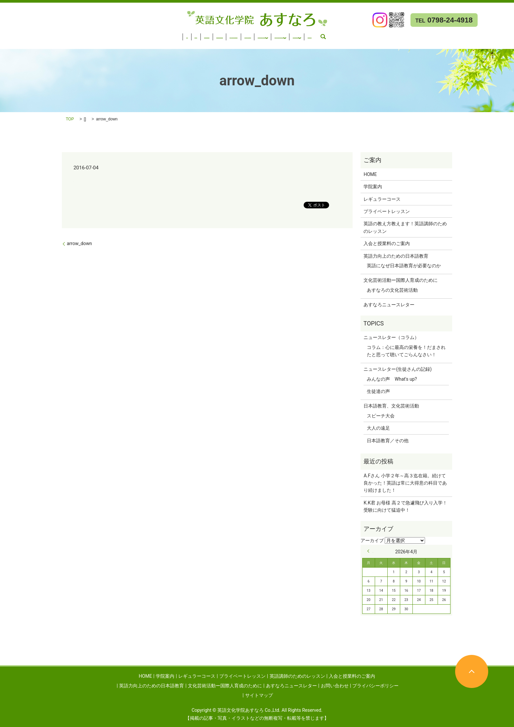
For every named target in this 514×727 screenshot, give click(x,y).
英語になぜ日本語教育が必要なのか (404, 265)
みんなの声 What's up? (392, 379)
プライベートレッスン (116, 34)
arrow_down (79, 243)
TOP (70, 119)
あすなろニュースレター (453, 34)
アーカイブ (372, 540)
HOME (10, 34)
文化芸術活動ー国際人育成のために (377, 34)
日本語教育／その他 (387, 440)
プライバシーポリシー (375, 685)
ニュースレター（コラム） (391, 337)
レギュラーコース (67, 34)
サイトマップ (259, 695)
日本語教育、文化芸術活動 (391, 405)
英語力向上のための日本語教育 (293, 34)
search (43, 43)
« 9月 (370, 551)
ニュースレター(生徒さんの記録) (398, 369)
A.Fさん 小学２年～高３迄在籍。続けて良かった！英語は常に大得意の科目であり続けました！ (405, 483)
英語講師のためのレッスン (173, 34)
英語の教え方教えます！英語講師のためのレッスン (405, 227)
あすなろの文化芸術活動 (392, 290)
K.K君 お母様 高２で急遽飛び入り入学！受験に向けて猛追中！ (405, 506)
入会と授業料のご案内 (231, 34)
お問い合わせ (17, 43)
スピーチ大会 (381, 415)
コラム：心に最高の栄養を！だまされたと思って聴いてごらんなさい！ (406, 351)
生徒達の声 (378, 391)
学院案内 (32, 34)
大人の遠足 (378, 428)
